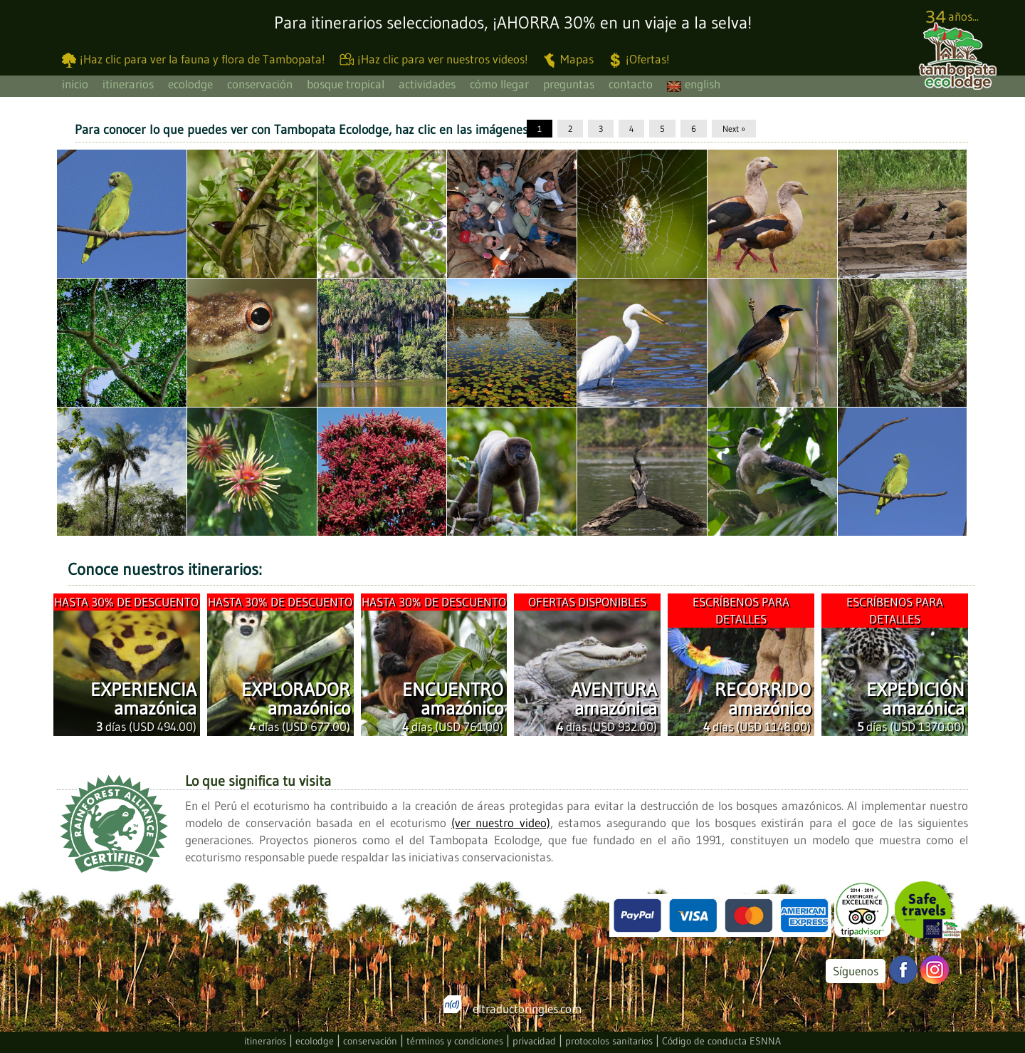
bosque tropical (345, 83)
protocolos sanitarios (609, 1040)
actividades (427, 83)
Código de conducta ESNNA (721, 1040)
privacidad (534, 1040)
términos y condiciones (454, 1040)
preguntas (568, 83)
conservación (260, 83)
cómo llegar (499, 83)
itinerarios (128, 83)
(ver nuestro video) (500, 822)
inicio (75, 83)
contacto (631, 83)
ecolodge (190, 83)
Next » (733, 128)
